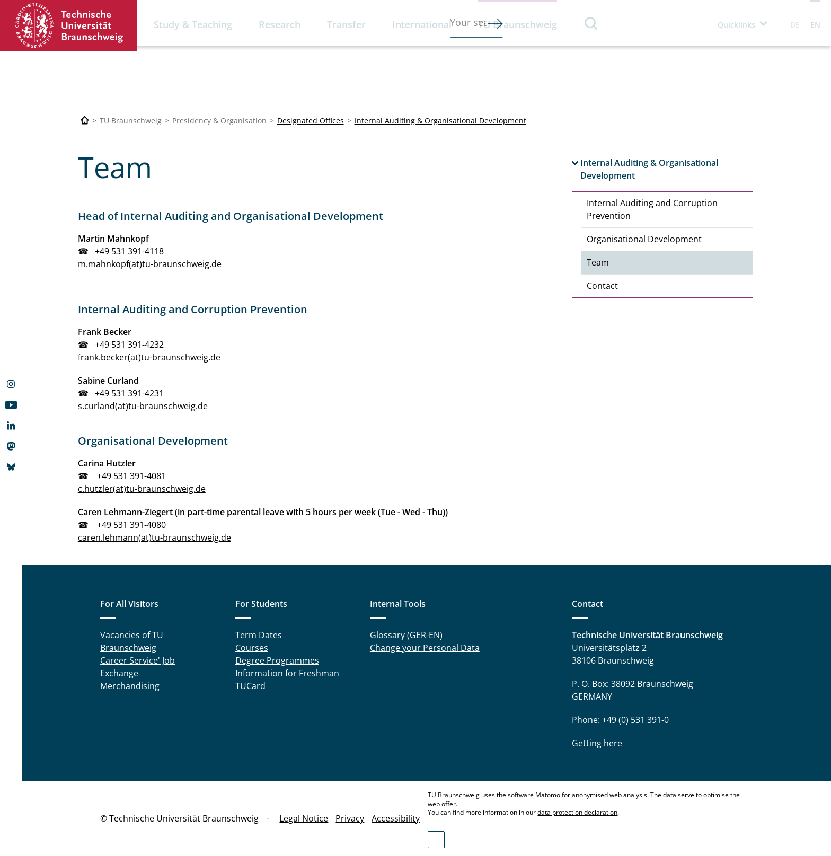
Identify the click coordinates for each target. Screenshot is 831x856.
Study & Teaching (193, 24)
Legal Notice (303, 818)
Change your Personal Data (425, 648)
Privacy (349, 818)
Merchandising (130, 686)
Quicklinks (736, 25)
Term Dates (258, 635)
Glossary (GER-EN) (406, 635)
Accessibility (396, 818)
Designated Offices (310, 121)
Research (279, 24)
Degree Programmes (277, 660)
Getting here (597, 743)
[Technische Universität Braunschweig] (85, 121)
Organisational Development (644, 239)
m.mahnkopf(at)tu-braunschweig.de (150, 264)
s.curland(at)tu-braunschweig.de (143, 406)
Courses (251, 648)
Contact (602, 286)
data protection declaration (577, 812)
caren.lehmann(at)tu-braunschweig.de (154, 537)
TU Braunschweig (517, 24)
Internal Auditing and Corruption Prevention (652, 209)
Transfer (346, 24)
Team (598, 262)
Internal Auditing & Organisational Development (440, 121)
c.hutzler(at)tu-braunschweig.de (142, 489)
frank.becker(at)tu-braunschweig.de (149, 357)
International (422, 24)
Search (591, 23)
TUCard (250, 686)
